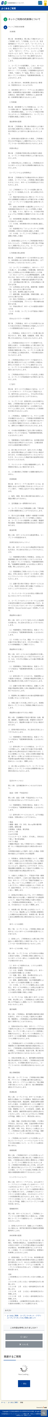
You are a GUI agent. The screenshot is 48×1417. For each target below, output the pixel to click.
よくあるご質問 (13, 1402)
